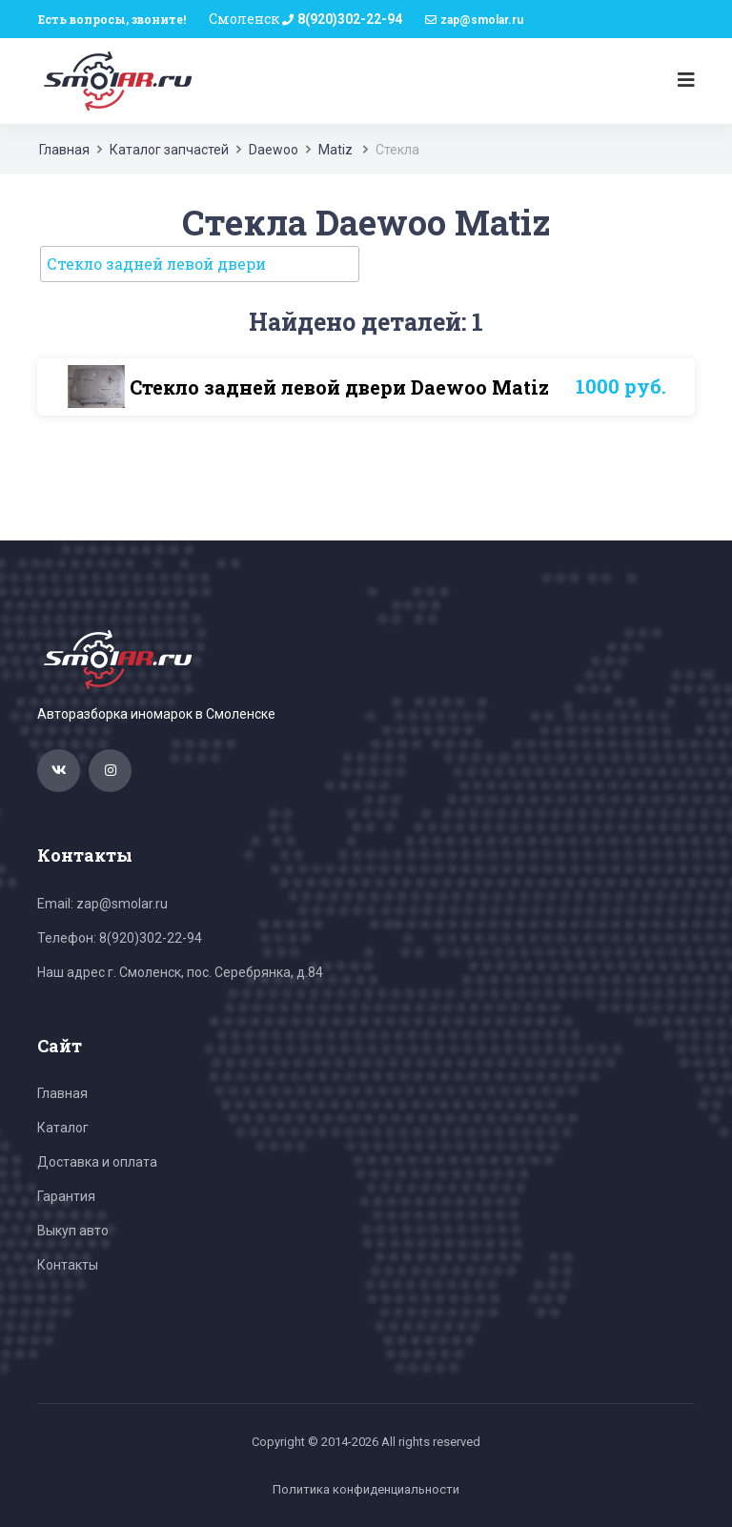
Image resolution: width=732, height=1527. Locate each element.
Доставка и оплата (97, 1162)
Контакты (67, 1264)
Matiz (337, 149)
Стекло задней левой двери (156, 264)
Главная (64, 149)
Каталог (63, 1127)
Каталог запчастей (169, 149)
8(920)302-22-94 (349, 19)
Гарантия (66, 1196)
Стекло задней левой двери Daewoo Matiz (339, 387)
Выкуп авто (73, 1230)
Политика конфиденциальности (366, 1489)
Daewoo (273, 149)
